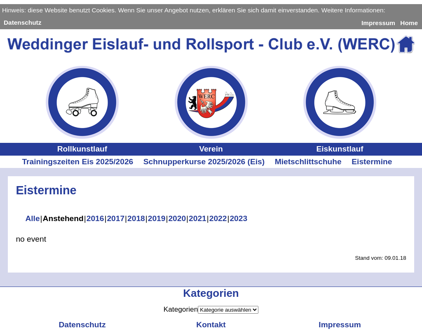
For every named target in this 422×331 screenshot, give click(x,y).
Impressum (378, 22)
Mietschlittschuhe (308, 161)
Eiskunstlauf (339, 149)
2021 (197, 218)
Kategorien (181, 309)
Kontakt (210, 324)
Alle (32, 218)
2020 (177, 218)
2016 (95, 218)
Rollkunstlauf (82, 149)
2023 (238, 218)
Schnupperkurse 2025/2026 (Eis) (204, 161)
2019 (157, 218)
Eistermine (372, 161)
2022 (218, 218)
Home (409, 22)
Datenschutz (22, 22)
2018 (136, 218)
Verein (211, 149)
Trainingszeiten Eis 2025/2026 (77, 161)
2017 (115, 218)
